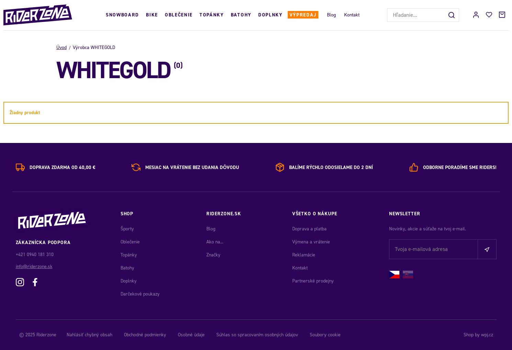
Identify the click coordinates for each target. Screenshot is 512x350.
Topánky (212, 15)
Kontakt (352, 15)
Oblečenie (179, 15)
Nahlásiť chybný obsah (89, 334)
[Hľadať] (452, 15)
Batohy (241, 15)
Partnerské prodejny (313, 281)
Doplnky (270, 15)
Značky (213, 255)
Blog (331, 15)
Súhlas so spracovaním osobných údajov (257, 334)
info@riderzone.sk (34, 266)
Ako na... (214, 242)
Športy (127, 229)
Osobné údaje (191, 334)
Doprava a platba (309, 229)
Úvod (61, 47)
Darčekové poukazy (140, 294)
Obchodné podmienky (145, 334)
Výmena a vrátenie (311, 242)
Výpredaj (303, 15)
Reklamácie (303, 255)
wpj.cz (487, 334)
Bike (152, 15)
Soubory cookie (325, 334)
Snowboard (122, 15)
